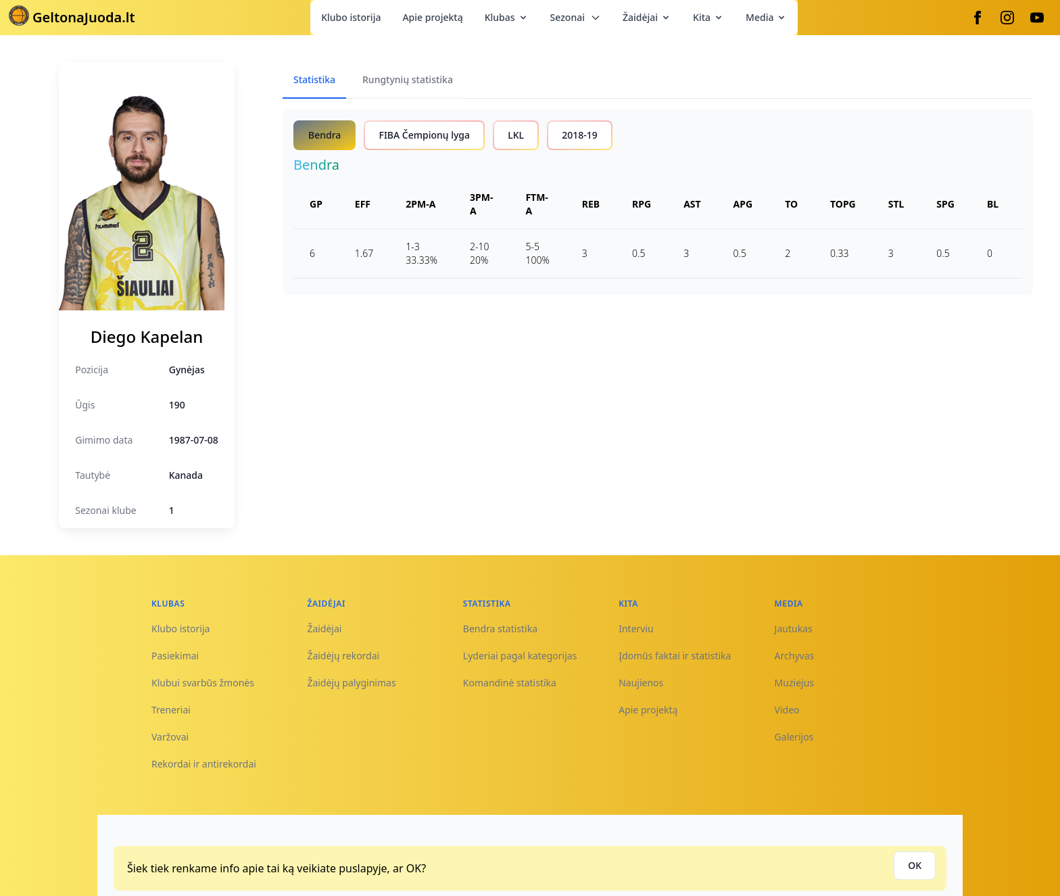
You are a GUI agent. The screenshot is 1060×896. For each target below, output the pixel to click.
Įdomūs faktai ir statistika (675, 655)
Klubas (507, 17)
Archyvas (795, 655)
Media (766, 17)
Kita (708, 17)
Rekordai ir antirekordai (203, 763)
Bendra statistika (500, 628)
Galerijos (794, 736)
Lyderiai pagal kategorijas (520, 655)
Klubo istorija (351, 17)
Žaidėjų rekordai (343, 655)
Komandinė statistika (509, 682)
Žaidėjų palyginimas (351, 682)
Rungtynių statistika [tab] (407, 79)
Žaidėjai (647, 17)
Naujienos (641, 682)
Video (787, 709)
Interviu (636, 628)
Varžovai (170, 736)
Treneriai (171, 709)
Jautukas (794, 628)
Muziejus (794, 682)
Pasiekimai (175, 655)
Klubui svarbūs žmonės (202, 682)
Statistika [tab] (314, 79)
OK (914, 865)
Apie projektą (432, 17)
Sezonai (575, 17)
